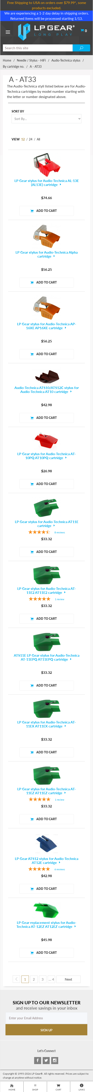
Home (7, 60)
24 (30, 139)
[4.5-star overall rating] (46, 532)
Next (68, 979)
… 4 (51, 979)
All (38, 139)
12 (23, 139)
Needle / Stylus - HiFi (31, 60)
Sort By (18, 111)
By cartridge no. (13, 66)
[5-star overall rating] (46, 599)
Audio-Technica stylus (65, 60)
